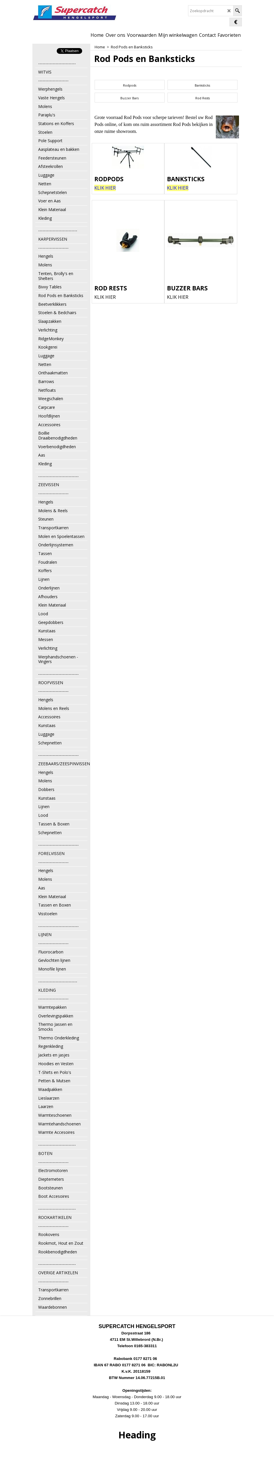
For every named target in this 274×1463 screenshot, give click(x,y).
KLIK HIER (105, 297)
